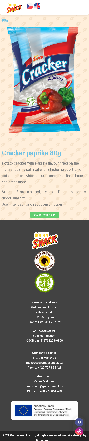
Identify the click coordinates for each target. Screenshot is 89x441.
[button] (77, 8)
